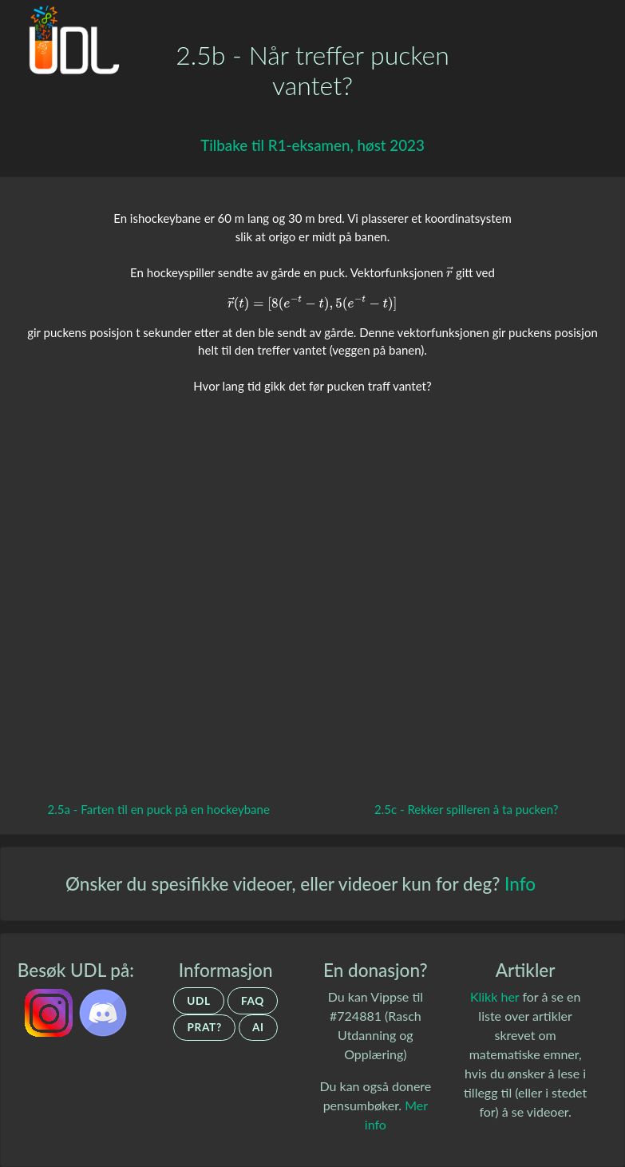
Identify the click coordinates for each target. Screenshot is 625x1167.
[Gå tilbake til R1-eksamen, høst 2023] (312, 146)
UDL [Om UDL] (199, 1000)
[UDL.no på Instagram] (50, 1010)
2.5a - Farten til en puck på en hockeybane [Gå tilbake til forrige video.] (159, 809)
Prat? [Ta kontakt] (204, 1027)
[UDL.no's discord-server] (103, 1010)
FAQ (252, 1000)
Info (520, 884)
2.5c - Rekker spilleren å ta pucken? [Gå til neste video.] (466, 809)
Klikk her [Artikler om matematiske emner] (494, 996)
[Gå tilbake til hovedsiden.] (69, 45)
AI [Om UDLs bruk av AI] (258, 1027)
